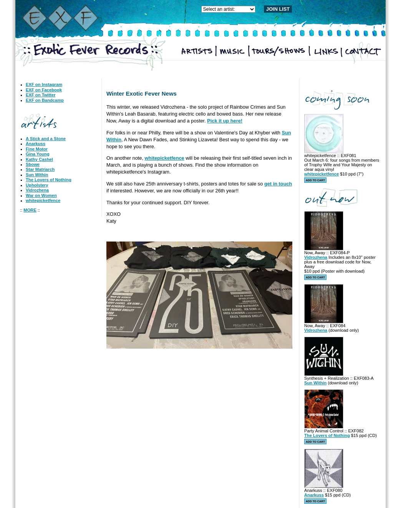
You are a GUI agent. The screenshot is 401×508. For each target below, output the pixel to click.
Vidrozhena (37, 190)
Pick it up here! (224, 121)
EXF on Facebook (44, 90)
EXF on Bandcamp (45, 100)
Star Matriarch (40, 169)
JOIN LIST (278, 9)
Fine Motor (37, 149)
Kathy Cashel (39, 159)
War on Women (41, 195)
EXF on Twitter (40, 95)
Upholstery (37, 185)
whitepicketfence (43, 200)
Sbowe (33, 164)
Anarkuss (35, 143)
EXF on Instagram (44, 84)
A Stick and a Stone (46, 138)
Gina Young (38, 154)
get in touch (278, 184)
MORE (29, 210)
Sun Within (37, 174)
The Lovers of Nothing (48, 179)
